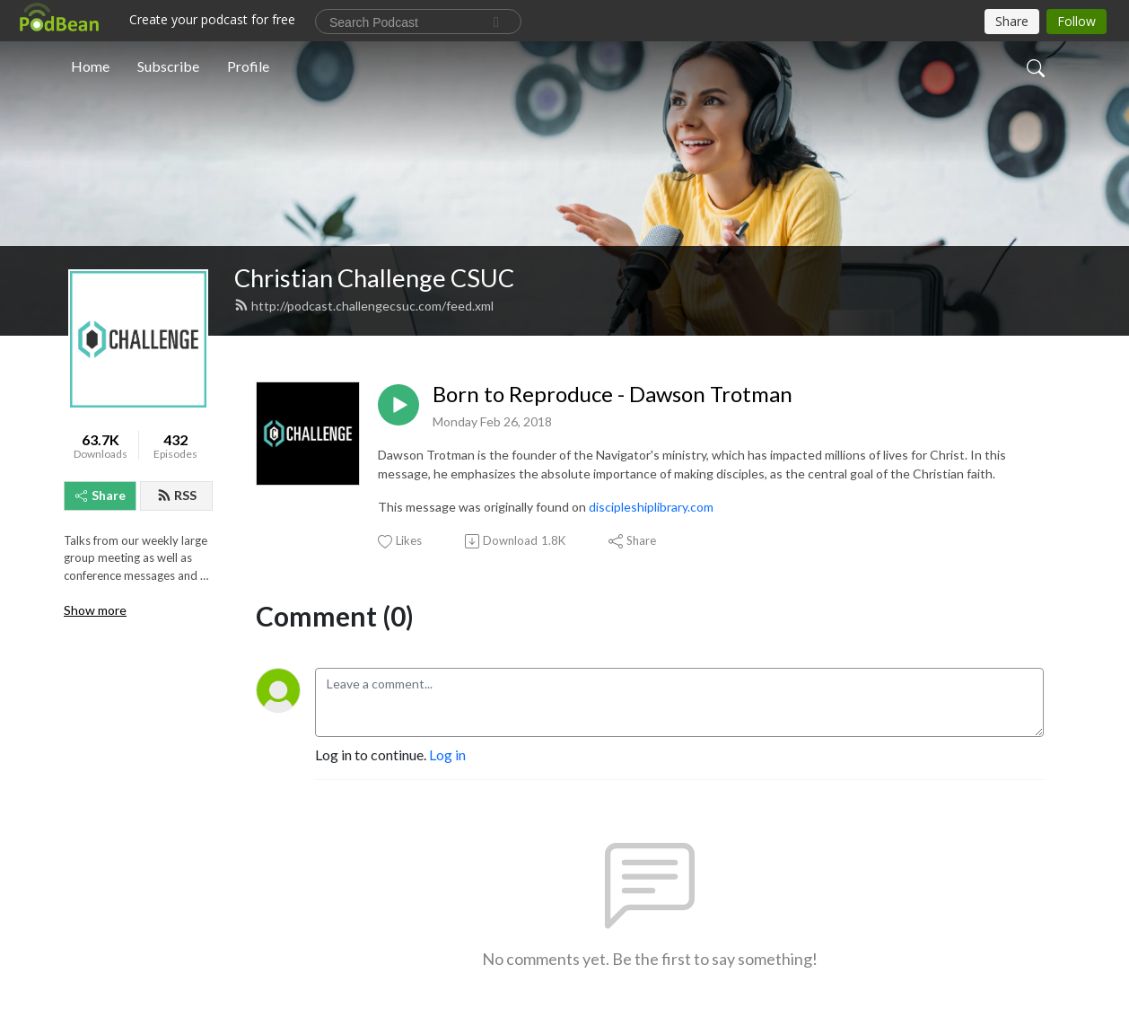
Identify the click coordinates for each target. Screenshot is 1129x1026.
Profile (248, 66)
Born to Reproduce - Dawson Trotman (612, 394)
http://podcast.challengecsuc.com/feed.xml (364, 305)
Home (90, 66)
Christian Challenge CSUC (374, 278)
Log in (447, 754)
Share (100, 495)
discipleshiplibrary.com (651, 506)
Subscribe (168, 66)
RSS (177, 495)
